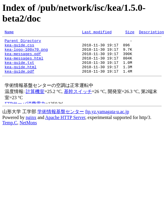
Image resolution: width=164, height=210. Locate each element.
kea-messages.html (24, 63)
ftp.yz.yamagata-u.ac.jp (107, 119)
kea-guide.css (19, 47)
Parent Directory (23, 42)
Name (9, 32)
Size (129, 32)
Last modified (96, 32)
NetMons (28, 130)
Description (151, 32)
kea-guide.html (20, 73)
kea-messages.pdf (23, 58)
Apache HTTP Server (65, 125)
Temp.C (9, 130)
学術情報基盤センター (60, 119)
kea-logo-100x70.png (26, 52)
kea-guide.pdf (19, 79)
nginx (31, 125)
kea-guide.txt (19, 68)
